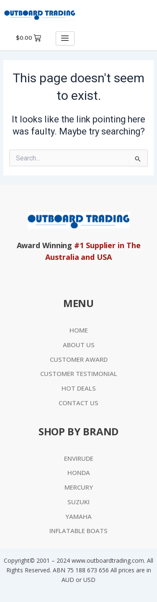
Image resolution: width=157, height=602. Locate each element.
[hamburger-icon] (65, 38)
